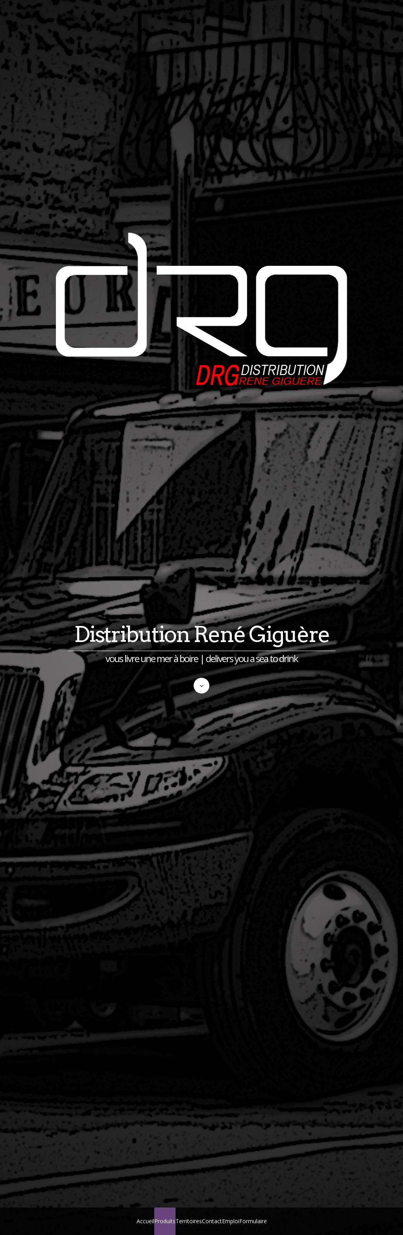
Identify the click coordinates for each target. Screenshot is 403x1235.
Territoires (189, 1221)
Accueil (145, 1221)
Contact (212, 1221)
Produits (165, 1221)
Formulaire (253, 1221)
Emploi (230, 1221)
